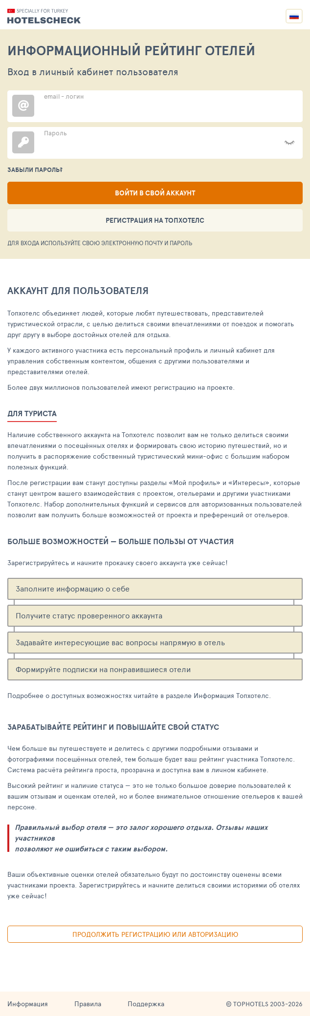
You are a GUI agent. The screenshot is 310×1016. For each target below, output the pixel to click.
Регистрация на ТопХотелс (155, 220)
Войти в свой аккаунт (155, 193)
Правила (87, 1003)
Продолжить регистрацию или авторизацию (155, 934)
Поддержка (146, 1003)
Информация (27, 1003)
